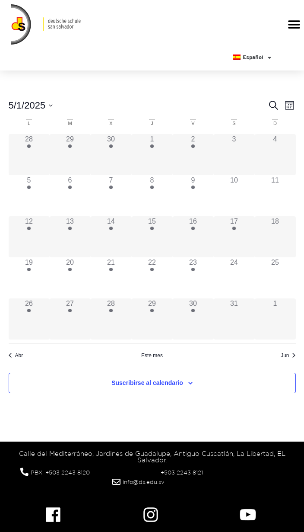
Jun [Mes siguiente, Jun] (288, 356)
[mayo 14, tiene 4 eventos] (111, 236)
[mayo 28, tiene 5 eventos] (111, 319)
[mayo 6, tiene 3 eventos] (70, 195)
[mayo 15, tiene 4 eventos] (152, 236)
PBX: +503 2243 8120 (60, 472)
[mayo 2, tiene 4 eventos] (193, 154)
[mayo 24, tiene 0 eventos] (234, 277)
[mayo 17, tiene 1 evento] (234, 236)
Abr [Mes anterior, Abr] (16, 356)
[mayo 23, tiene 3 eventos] (193, 277)
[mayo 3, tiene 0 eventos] (234, 154)
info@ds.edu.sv (144, 482)
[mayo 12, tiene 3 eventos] (29, 236)
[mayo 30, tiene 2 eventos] (193, 319)
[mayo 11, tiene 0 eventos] (275, 195)
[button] (294, 24)
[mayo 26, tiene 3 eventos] (29, 319)
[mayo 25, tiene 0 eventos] (275, 277)
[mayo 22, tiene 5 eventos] (152, 277)
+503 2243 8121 (182, 472)
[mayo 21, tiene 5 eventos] (111, 277)
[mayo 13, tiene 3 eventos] (70, 236)
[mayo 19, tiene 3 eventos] (29, 277)
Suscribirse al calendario (147, 382)
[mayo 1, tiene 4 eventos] (152, 154)
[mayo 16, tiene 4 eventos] (193, 236)
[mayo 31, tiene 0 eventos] (234, 319)
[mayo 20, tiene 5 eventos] (70, 277)
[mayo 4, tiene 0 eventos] (275, 154)
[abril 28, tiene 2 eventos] (29, 154)
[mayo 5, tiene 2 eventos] (29, 195)
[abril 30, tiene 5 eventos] (111, 154)
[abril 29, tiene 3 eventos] (70, 154)
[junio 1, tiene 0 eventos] (275, 319)
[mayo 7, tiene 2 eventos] (111, 195)
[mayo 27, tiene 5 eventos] (70, 319)
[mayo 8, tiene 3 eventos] (152, 195)
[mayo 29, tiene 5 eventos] (152, 319)
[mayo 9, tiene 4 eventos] (193, 195)
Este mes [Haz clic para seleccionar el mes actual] (152, 356)
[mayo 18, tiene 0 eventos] (275, 236)
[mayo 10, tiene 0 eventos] (234, 195)
